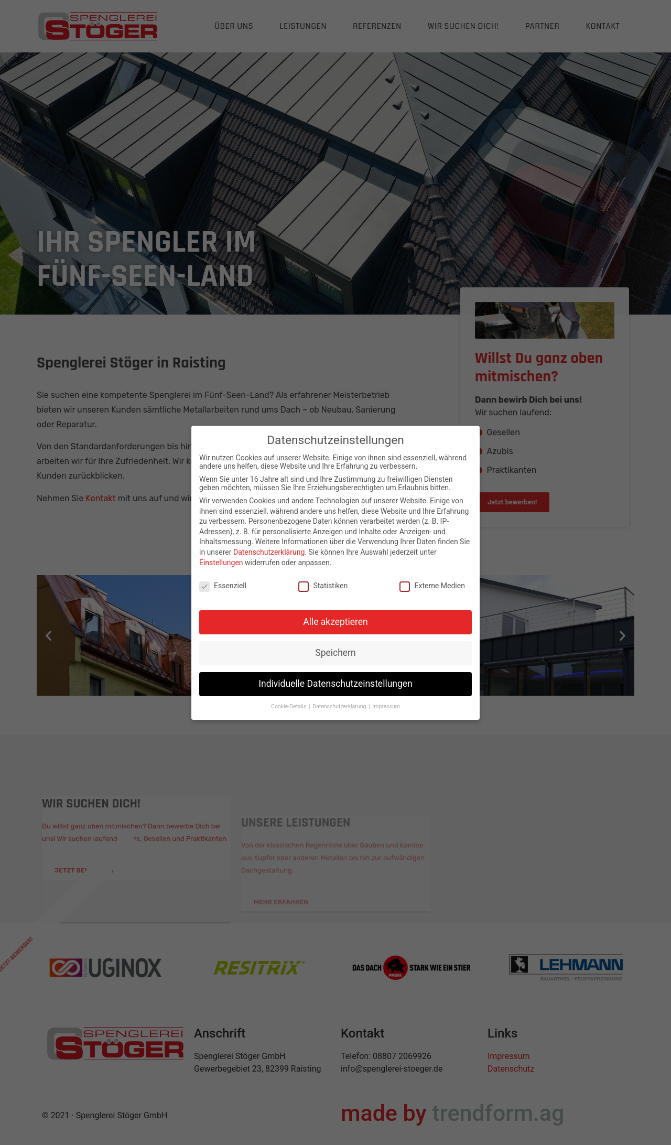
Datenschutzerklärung (269, 552)
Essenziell (222, 585)
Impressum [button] (386, 706)
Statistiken (323, 585)
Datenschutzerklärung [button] (339, 706)
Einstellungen (221, 562)
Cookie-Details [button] (289, 706)
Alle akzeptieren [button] (335, 622)
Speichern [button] (335, 652)
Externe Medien (431, 585)
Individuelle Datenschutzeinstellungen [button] (335, 683)
